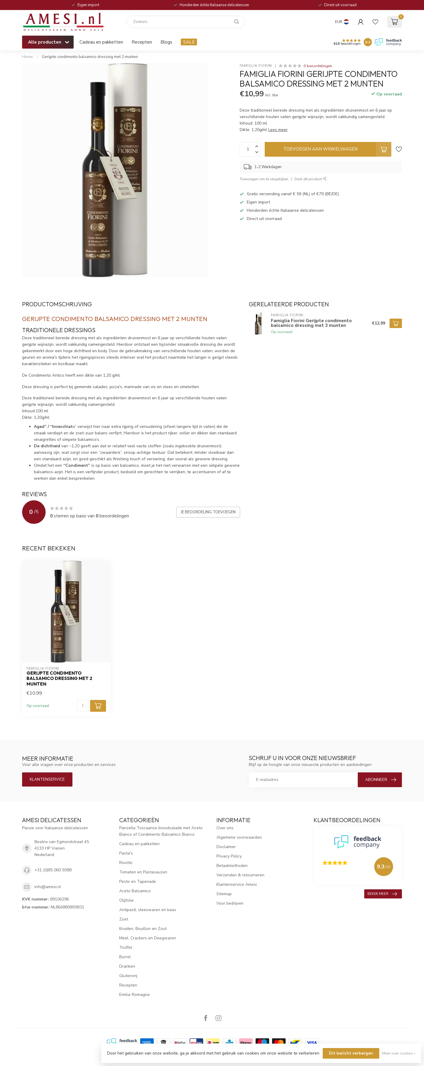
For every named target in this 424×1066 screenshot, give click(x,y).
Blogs (166, 42)
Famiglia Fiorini (256, 65)
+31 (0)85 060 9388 (53, 870)
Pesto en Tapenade (137, 881)
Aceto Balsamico (135, 891)
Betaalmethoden (232, 865)
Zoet (123, 919)
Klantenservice (47, 779)
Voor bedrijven (230, 903)
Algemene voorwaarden (239, 837)
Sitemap (224, 894)
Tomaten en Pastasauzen (143, 872)
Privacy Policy (229, 856)
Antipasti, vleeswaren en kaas (147, 910)
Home (27, 56)
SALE (189, 42)
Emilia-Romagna (134, 994)
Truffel (125, 947)
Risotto (125, 862)
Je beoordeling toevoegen (208, 512)
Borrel (125, 957)
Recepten (142, 42)
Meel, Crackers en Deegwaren (147, 938)
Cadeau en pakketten (101, 42)
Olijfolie (126, 900)
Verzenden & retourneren (240, 875)
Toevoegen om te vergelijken (264, 178)
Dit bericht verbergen (351, 1053)
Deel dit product (310, 178)
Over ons (224, 828)
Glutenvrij (128, 976)
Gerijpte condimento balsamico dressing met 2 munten (90, 56)
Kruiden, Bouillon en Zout (143, 928)
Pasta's (126, 853)
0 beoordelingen (318, 65)
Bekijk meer (382, 894)
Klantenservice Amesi (236, 884)
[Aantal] (83, 706)
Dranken (127, 966)
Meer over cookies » (398, 1053)
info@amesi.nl (47, 887)
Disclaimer (226, 847)
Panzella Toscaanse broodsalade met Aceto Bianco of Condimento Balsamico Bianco (161, 831)
